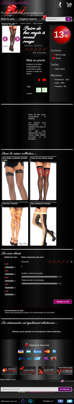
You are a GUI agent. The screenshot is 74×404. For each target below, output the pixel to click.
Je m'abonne (65, 389)
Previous (5, 39)
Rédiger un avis (63, 302)
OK (68, 19)
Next (17, 39)
